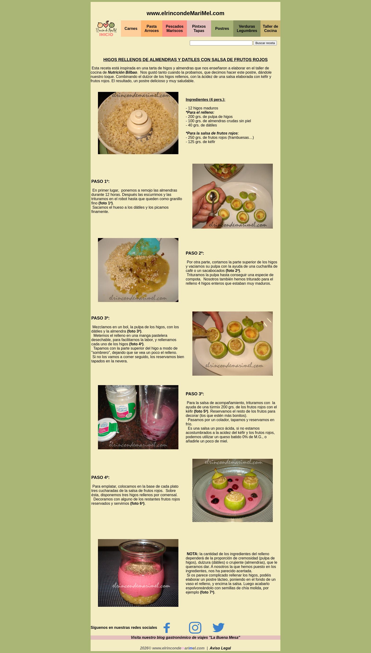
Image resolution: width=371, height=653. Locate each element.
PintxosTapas (199, 28)
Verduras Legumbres (247, 28)
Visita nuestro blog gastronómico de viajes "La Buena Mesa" (185, 637)
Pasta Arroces (152, 28)
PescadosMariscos (175, 28)
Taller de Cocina (270, 28)
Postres (222, 29)
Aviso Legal (220, 648)
